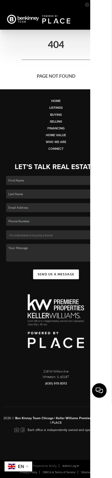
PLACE (57, 425)
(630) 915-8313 (56, 385)
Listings (56, 108)
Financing (56, 128)
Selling (56, 122)
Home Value (56, 135)
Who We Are (56, 142)
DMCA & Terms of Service (59, 472)
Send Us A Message (56, 274)
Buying (56, 115)
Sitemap (86, 472)
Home (56, 101)
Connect (55, 149)
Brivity (53, 466)
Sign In (94, 4)
